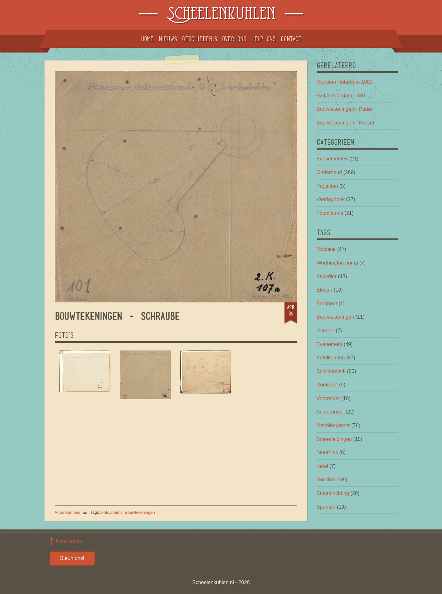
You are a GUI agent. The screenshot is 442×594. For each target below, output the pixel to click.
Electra (325, 290)
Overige (325, 330)
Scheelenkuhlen (221, 15)
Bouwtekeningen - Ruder (345, 109)
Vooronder (328, 398)
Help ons (263, 39)
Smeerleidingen (334, 439)
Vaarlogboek (331, 199)
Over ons (234, 39)
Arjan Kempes (67, 512)
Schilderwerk (331, 371)
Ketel (322, 466)
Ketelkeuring (331, 357)
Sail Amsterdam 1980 (341, 95)
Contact (291, 39)
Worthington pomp (337, 262)
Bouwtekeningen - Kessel (345, 122)
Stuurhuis (327, 452)
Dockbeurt (328, 479)
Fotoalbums (112, 512)
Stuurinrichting (333, 493)
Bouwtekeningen (140, 512)
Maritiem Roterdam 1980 (345, 82)
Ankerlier (327, 276)
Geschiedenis (199, 39)
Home (147, 39)
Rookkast (327, 384)
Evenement (329, 344)
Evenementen (332, 158)
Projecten (327, 186)
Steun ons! (72, 558)
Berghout (327, 303)
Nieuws (168, 39)
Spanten (326, 507)
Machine (326, 249)
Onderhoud (329, 172)
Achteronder (330, 411)
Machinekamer (333, 425)
